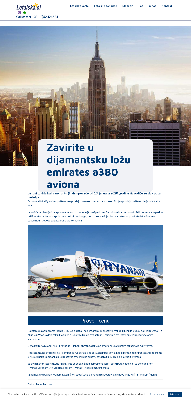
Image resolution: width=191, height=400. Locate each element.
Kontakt (167, 5)
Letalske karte (79, 5)
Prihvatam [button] (175, 394)
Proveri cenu (95, 320)
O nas (152, 5)
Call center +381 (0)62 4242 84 (37, 17)
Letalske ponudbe (105, 5)
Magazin (127, 5)
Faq (141, 5)
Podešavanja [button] (156, 394)
